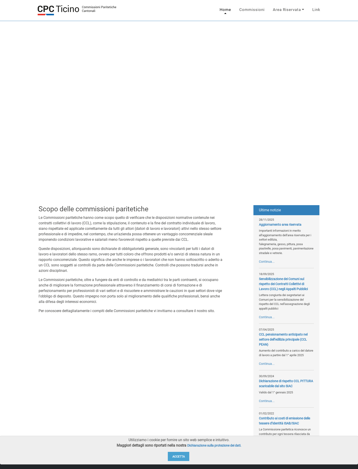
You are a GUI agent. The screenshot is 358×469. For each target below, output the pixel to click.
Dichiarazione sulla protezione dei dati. (214, 446)
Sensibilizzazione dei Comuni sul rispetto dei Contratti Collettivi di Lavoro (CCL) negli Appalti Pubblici (283, 284)
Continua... (267, 262)
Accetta (178, 456)
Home (225, 9)
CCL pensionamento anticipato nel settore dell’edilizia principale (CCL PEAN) (283, 339)
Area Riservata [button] (287, 9)
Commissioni (252, 9)
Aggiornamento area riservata (280, 225)
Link (316, 9)
